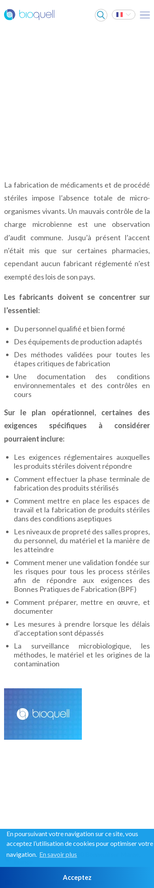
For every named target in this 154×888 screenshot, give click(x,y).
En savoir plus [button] (58, 854)
